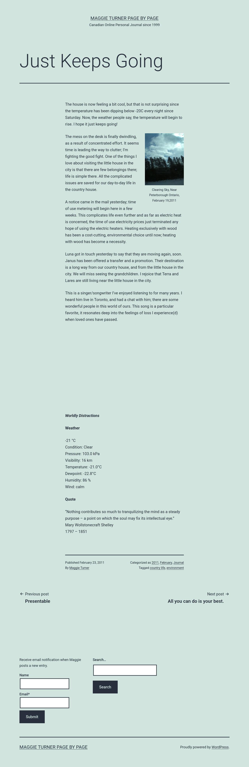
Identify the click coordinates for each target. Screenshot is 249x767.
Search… (99, 660)
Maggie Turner (79, 568)
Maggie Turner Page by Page (124, 18)
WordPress (220, 747)
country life (157, 568)
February (166, 562)
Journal (178, 562)
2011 (155, 562)
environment (175, 568)
